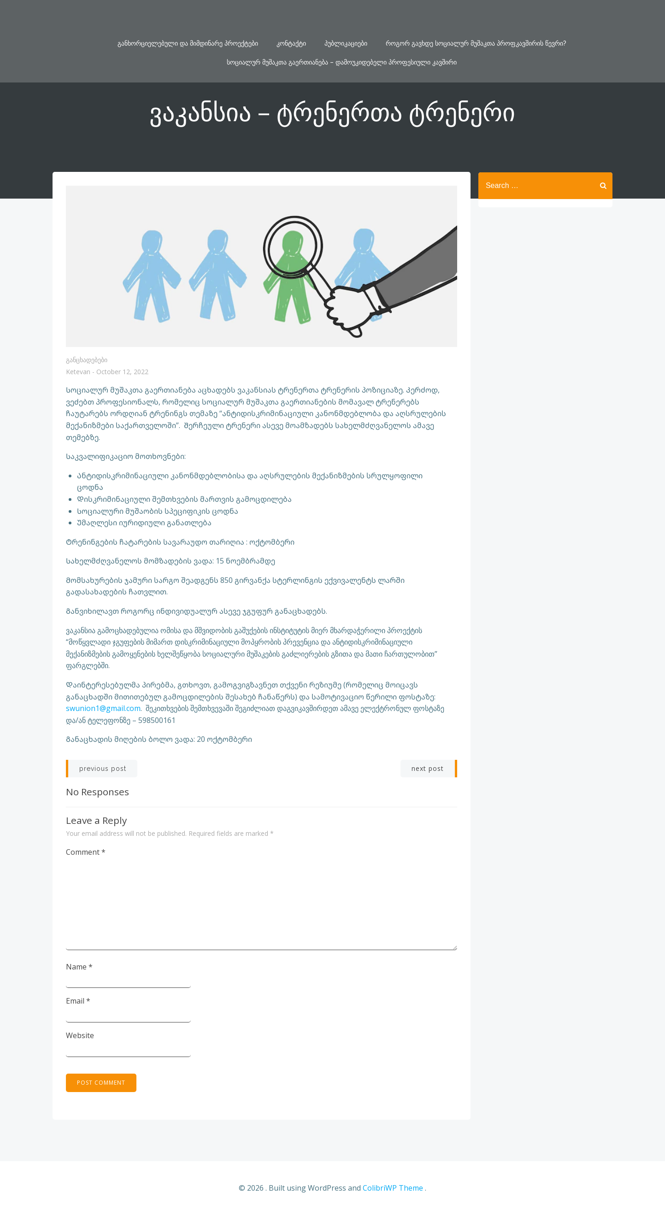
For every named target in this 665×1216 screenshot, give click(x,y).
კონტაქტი (291, 19)
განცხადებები (87, 360)
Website (80, 1036)
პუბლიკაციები (345, 19)
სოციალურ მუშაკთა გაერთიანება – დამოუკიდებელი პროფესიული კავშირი (342, 38)
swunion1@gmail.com (103, 709)
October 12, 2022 (123, 372)
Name (79, 967)
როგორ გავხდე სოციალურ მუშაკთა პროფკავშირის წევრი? (476, 19)
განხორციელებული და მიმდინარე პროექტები (188, 19)
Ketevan (78, 372)
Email (78, 1001)
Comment (86, 852)
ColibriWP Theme (393, 1189)
